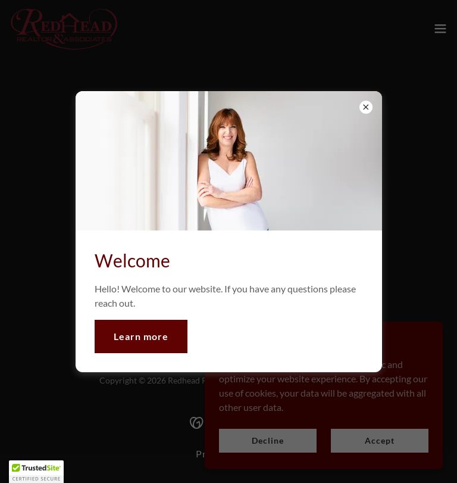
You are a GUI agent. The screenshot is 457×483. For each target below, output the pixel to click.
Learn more (141, 336)
